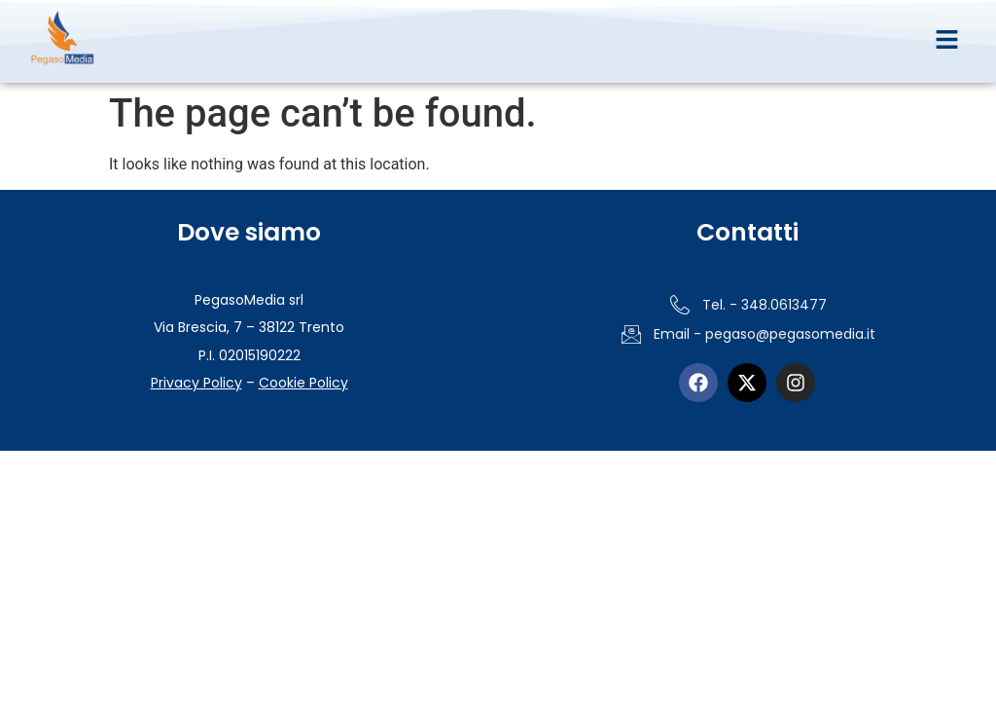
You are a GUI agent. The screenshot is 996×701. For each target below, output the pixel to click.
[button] (946, 40)
